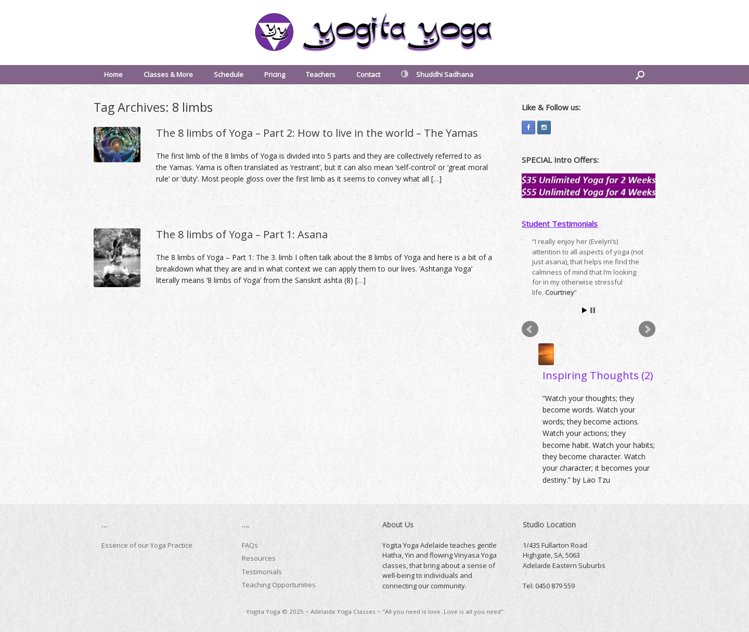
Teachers (320, 74)
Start (584, 310)
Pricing (274, 74)
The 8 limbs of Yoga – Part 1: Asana (242, 234)
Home (113, 74)
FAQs (250, 545)
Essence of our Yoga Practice (146, 545)
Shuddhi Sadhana (437, 74)
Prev (530, 329)
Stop (592, 310)
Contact (368, 74)
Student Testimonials (560, 223)
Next (647, 329)
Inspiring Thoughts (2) (598, 375)
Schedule (228, 74)
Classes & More (168, 74)
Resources (259, 558)
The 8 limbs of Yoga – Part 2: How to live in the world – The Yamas (317, 133)
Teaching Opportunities (279, 584)
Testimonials (262, 571)
